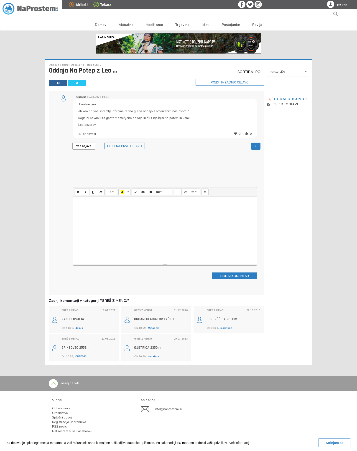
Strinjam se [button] (334, 443)
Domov (100, 25)
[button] (239, 442)
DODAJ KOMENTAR (234, 276)
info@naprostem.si (168, 409)
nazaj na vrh (64, 383)
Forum (64, 65)
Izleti (205, 25)
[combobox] (287, 71)
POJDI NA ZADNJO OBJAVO (230, 83)
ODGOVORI (87, 134)
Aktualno (126, 25)
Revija (257, 25)
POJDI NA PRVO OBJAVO (124, 146)
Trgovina (182, 25)
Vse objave (83, 146)
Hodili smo (154, 25)
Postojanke (231, 25)
